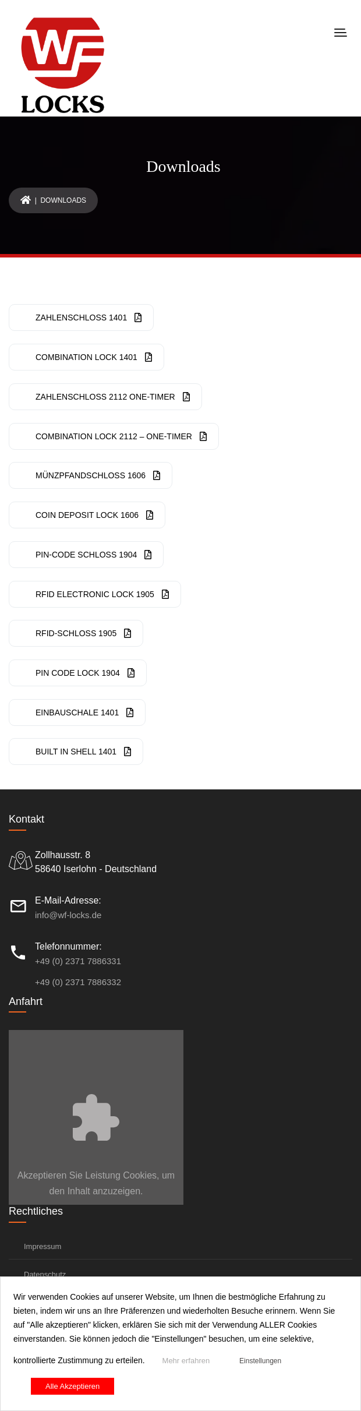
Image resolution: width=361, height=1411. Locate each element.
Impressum (42, 1246)
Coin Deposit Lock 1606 (94, 515)
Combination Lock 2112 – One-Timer (121, 436)
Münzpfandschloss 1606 (98, 475)
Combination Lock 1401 (94, 357)
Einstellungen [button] (260, 1361)
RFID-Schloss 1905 (83, 633)
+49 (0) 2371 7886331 (78, 961)
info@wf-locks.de (68, 915)
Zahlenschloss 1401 (88, 317)
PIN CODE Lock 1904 (85, 673)
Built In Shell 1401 (83, 751)
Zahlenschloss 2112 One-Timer (113, 396)
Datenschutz (45, 1274)
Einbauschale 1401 (84, 712)
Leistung (103, 1175)
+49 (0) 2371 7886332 (78, 982)
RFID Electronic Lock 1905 (102, 594)
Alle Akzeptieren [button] (72, 1386)
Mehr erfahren (186, 1360)
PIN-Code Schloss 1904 (93, 554)
